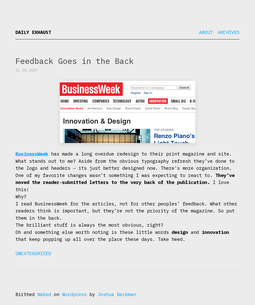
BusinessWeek (31, 154)
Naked (44, 294)
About (206, 32)
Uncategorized (33, 253)
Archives (229, 32)
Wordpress (74, 294)
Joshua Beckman (117, 294)
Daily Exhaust (33, 32)
